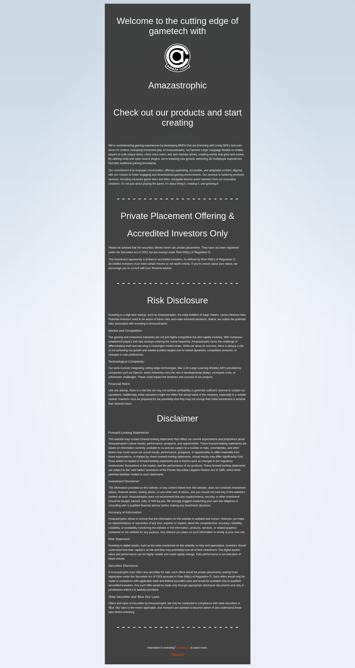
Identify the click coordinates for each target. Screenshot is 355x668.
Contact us (183, 647)
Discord (177, 655)
